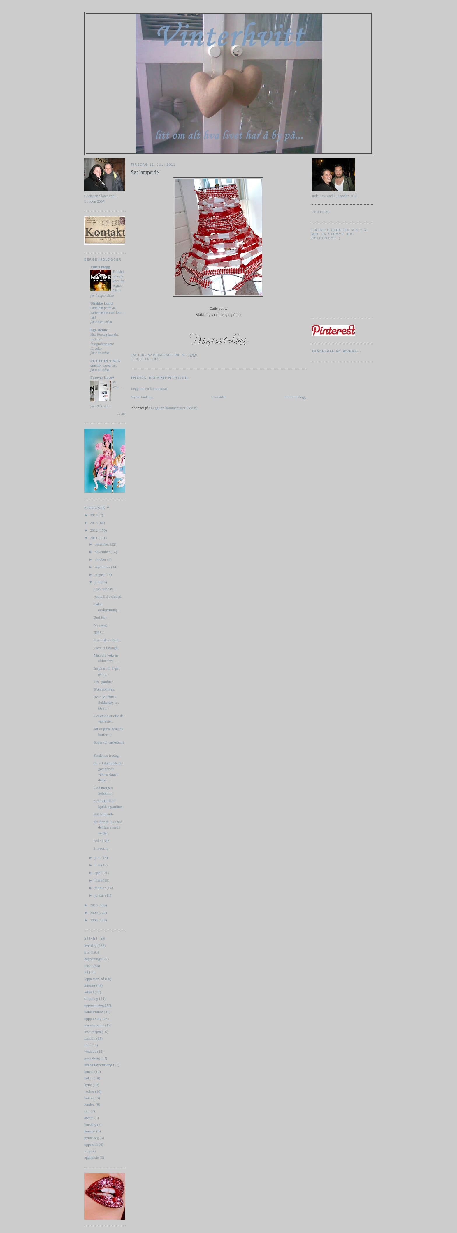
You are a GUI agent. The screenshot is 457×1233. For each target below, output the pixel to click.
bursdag (90, 1124)
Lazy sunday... (104, 589)
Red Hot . (101, 617)
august (100, 574)
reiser (88, 965)
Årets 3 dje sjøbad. (108, 596)
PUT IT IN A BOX (105, 360)
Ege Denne (99, 330)
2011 (94, 538)
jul (86, 972)
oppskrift (91, 1144)
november (103, 552)
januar (100, 895)
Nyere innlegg (141, 397)
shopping (91, 998)
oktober (101, 559)
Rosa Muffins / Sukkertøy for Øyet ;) (106, 702)
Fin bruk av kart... (107, 640)
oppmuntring (94, 1005)
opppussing (92, 1018)
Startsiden (218, 397)
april (99, 873)
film (87, 1045)
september (103, 567)
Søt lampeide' (104, 814)
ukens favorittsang (98, 1065)
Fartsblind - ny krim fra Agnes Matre (118, 281)
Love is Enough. (106, 647)
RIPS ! (99, 632)
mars (99, 880)
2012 (94, 530)
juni (98, 857)
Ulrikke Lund (101, 303)
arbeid (89, 992)
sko (86, 1111)
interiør (89, 985)
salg (87, 1151)
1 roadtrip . (102, 848)
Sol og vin (101, 840)
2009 (94, 912)
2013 (94, 523)
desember (102, 544)
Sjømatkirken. (104, 689)
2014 (94, 515)
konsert (89, 1131)
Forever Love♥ (102, 377)
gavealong (92, 1058)
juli (98, 582)
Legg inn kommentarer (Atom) (174, 408)
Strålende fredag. (106, 755)
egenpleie (91, 1157)
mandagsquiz (94, 1025)
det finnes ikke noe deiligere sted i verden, (108, 827)
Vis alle (121, 414)
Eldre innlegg (295, 397)
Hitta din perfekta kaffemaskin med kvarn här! (107, 312)
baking (89, 1098)
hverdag (90, 945)
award (89, 1118)
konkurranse (93, 1012)
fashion (89, 1038)
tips (87, 952)
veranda (90, 1051)
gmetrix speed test (103, 365)
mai (98, 865)
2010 (94, 905)
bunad (89, 1071)
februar (101, 888)
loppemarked (94, 979)
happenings (92, 959)
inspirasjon (92, 1031)
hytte (88, 1084)
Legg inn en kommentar (149, 388)
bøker (88, 1078)
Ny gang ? (101, 625)
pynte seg (91, 1137)
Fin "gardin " (103, 682)
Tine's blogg (100, 267)
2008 (94, 920)
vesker (89, 1091)
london (89, 1104)
